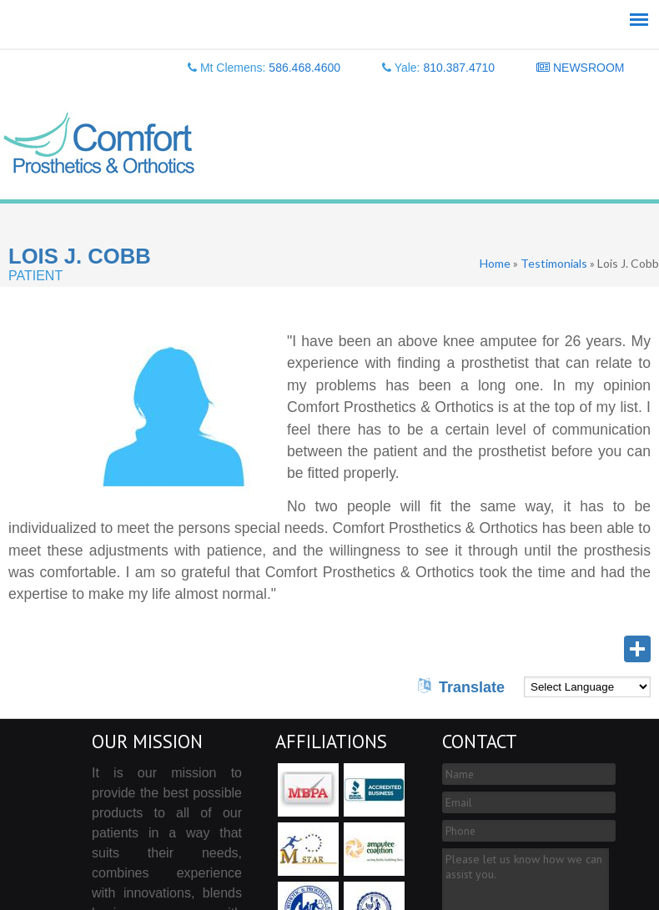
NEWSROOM (580, 67)
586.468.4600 (304, 67)
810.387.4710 (459, 67)
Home (495, 263)
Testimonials (554, 263)
